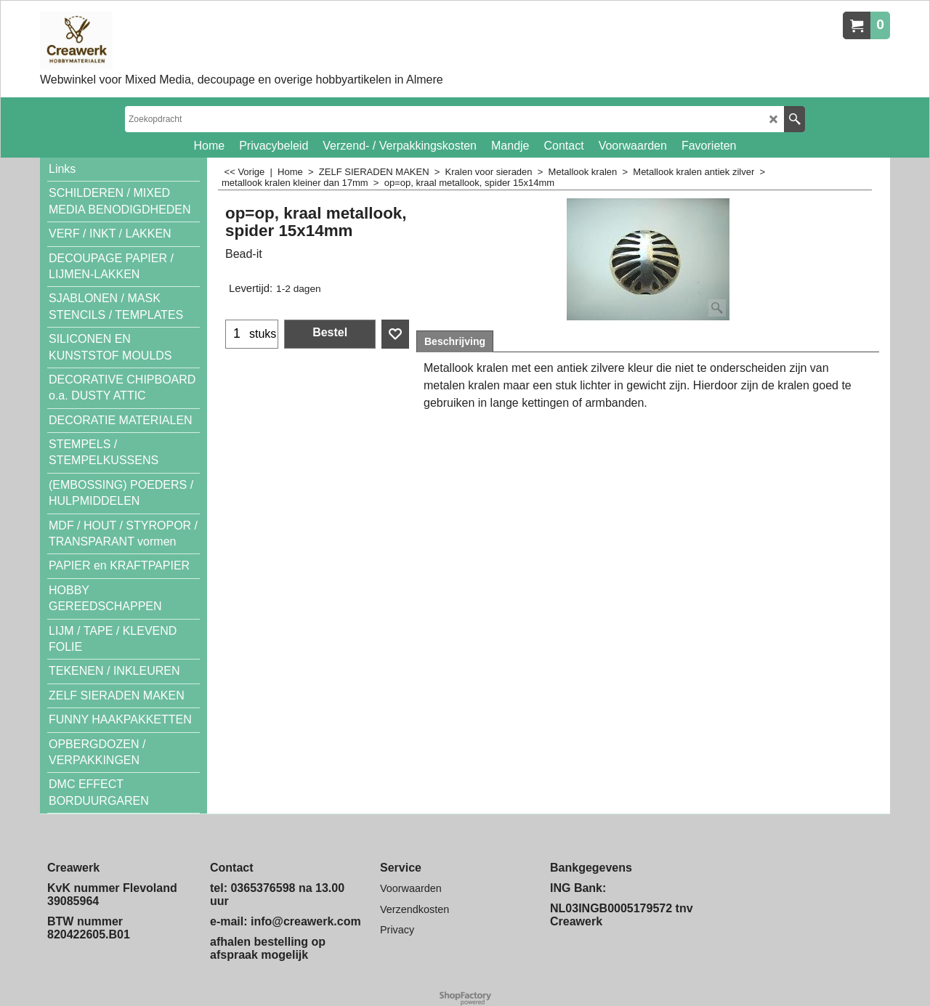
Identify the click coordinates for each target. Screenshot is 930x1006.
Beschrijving (454, 341)
